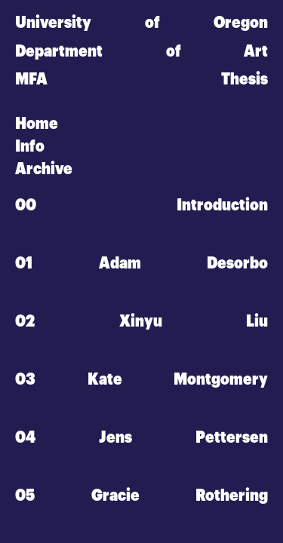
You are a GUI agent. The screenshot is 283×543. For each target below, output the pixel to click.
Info (30, 146)
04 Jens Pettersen (141, 436)
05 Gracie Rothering (141, 494)
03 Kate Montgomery (141, 378)
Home (36, 123)
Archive (43, 169)
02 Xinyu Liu (141, 320)
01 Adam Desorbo (141, 263)
